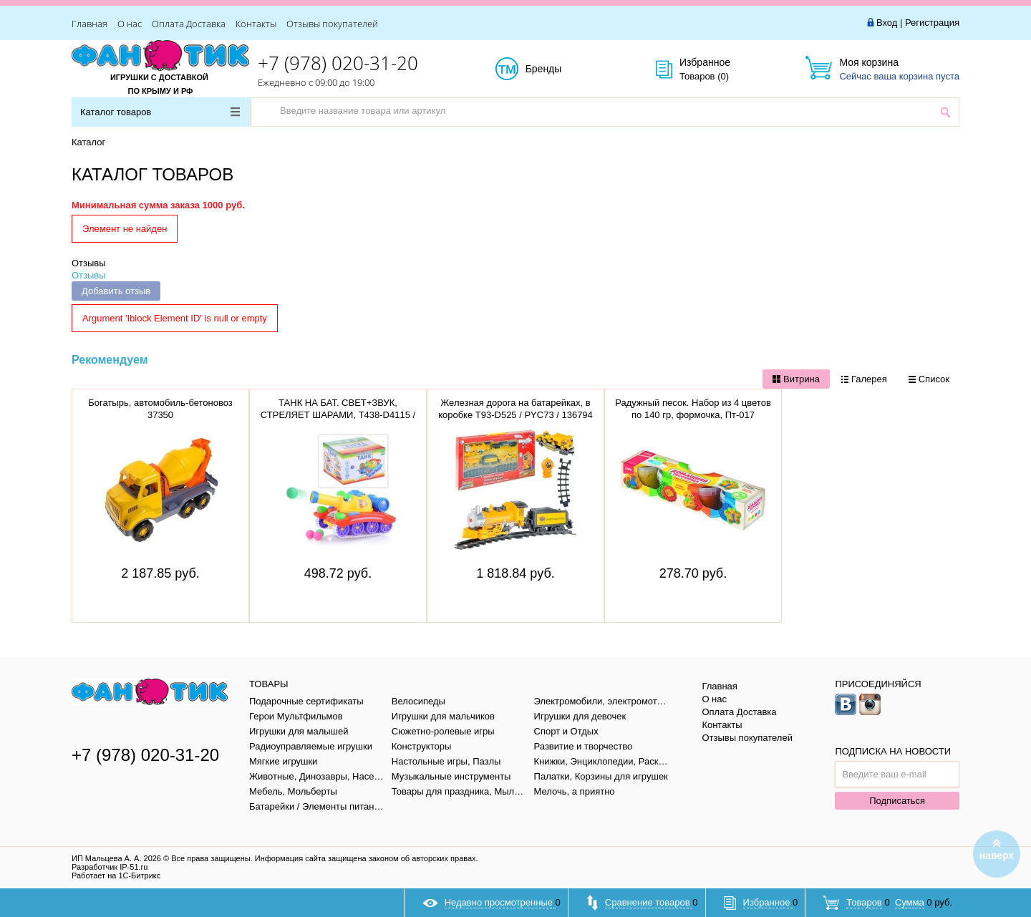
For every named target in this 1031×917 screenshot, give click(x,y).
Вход (886, 22)
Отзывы (89, 263)
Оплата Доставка (189, 23)
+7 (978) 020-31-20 (338, 63)
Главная (89, 23)
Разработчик (109, 867)
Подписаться (897, 800)
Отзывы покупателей (332, 23)
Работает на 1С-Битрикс (116, 875)
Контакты (256, 23)
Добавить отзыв (116, 291)
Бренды (560, 69)
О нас (129, 23)
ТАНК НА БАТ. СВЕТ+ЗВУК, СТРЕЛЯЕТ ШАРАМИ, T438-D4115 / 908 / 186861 (338, 414)
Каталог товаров (160, 112)
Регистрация (932, 22)
